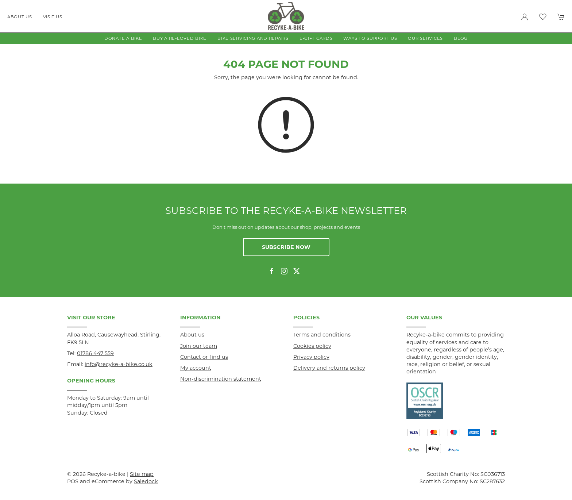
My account (195, 368)
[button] (542, 16)
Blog (461, 38)
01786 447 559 (95, 353)
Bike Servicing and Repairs (253, 38)
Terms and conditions (322, 334)
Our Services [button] (425, 38)
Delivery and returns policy (329, 368)
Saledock (146, 481)
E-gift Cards (316, 38)
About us (19, 16)
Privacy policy (311, 357)
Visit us (52, 16)
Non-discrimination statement (220, 379)
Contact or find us (204, 357)
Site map (142, 474)
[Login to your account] (524, 16)
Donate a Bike (123, 38)
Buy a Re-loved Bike (179, 38)
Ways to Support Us (370, 38)
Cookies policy (312, 346)
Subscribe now (286, 247)
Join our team (198, 346)
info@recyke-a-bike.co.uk (118, 364)
